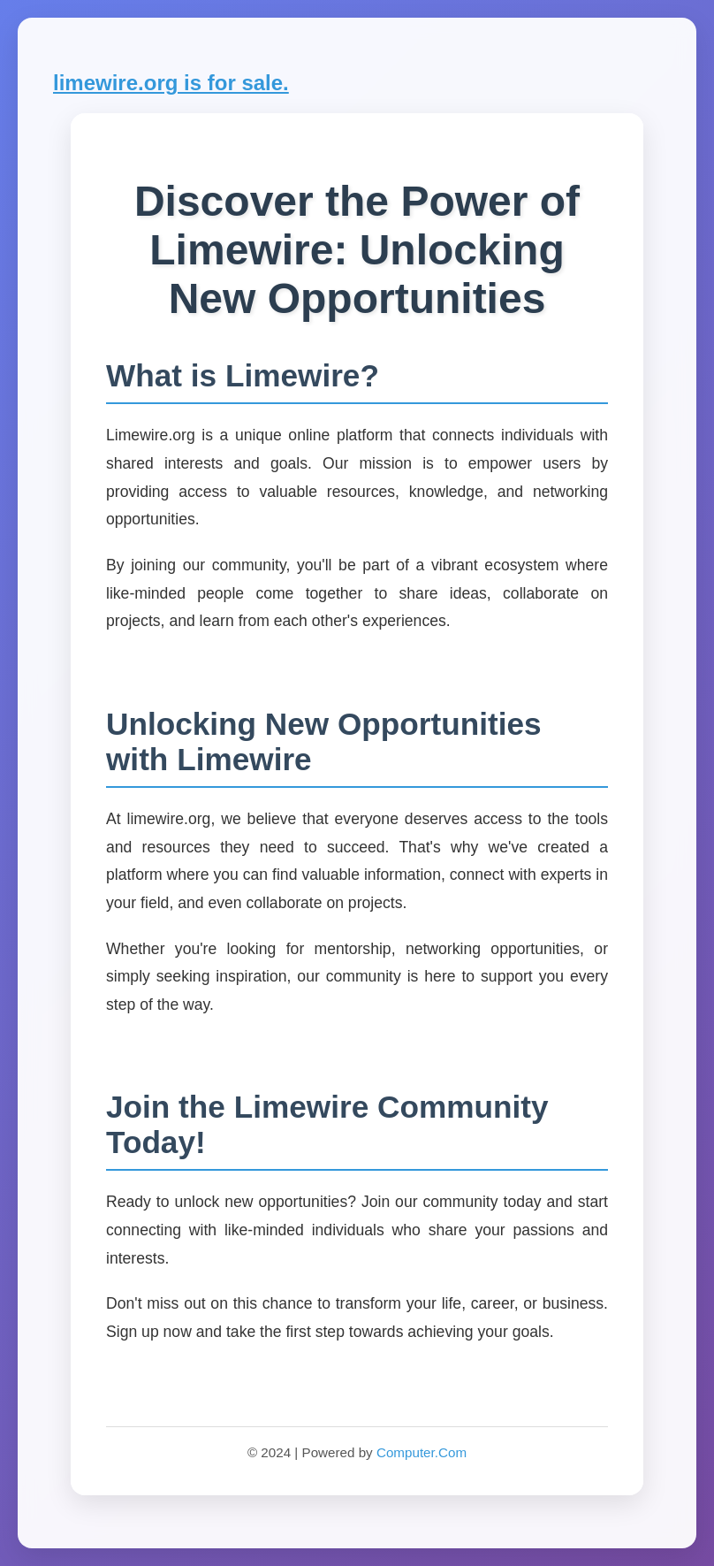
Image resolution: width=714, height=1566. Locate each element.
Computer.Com (421, 1452)
